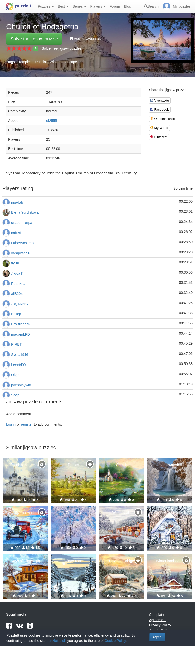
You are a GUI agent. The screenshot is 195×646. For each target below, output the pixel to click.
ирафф (17, 202)
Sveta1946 (19, 355)
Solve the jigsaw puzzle (34, 38)
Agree (157, 637)
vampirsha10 (21, 253)
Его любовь (20, 324)
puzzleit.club (56, 641)
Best (63, 6)
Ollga (15, 375)
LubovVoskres (22, 243)
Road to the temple (25, 465)
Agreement (157, 620)
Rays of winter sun (25, 561)
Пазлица (18, 283)
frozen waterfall (170, 465)
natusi (16, 233)
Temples (24, 62)
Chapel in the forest (169, 513)
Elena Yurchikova (25, 212)
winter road (73, 561)
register (27, 424)
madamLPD (20, 334)
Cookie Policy (115, 641)
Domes (73, 465)
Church (121, 465)
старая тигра (21, 223)
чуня (15, 263)
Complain (156, 614)
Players (98, 6)
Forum (115, 6)
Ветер (16, 314)
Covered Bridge (121, 561)
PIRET (16, 344)
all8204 (17, 294)
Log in (11, 424)
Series (79, 6)
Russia (40, 62)
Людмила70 (21, 304)
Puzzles (46, 6)
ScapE (16, 395)
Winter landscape (63, 62)
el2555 (51, 121)
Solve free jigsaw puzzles (62, 48)
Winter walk (25, 513)
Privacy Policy (160, 625)
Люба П (17, 273)
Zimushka (73, 513)
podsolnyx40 (21, 385)
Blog (127, 6)
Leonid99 (18, 365)
